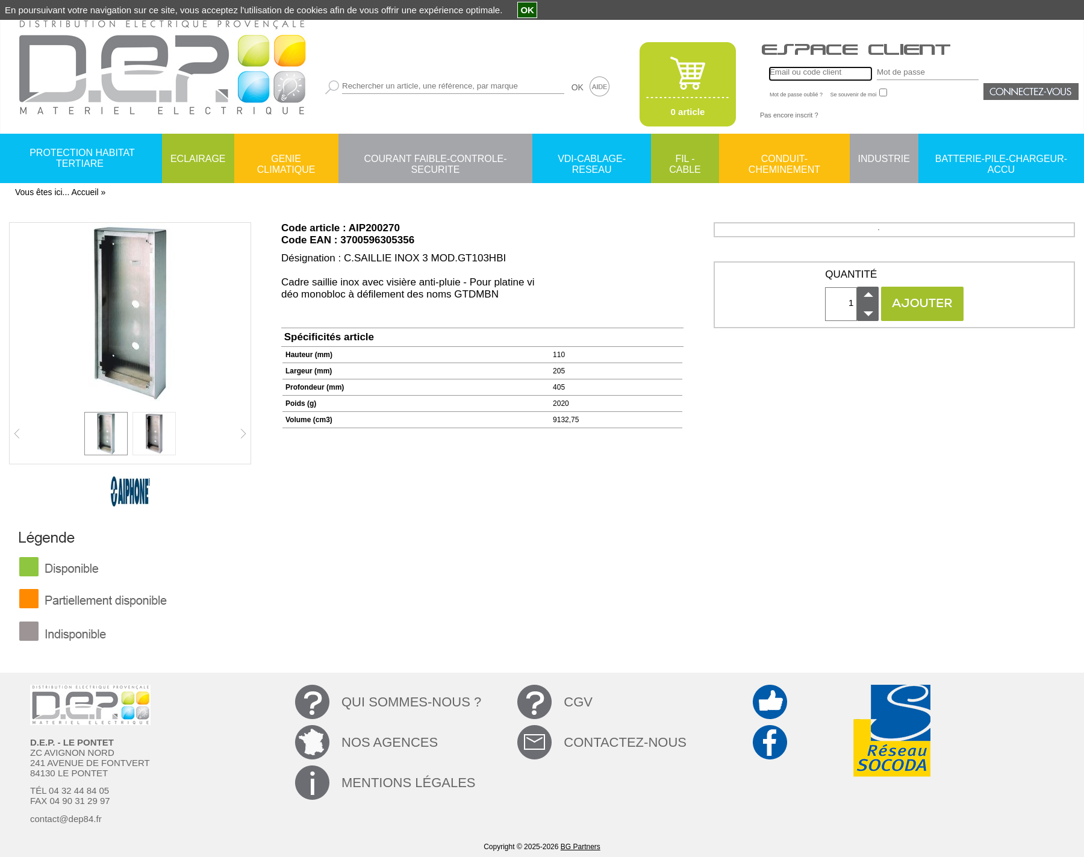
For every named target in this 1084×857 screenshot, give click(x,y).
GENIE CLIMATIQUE (286, 160)
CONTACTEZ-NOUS (625, 742)
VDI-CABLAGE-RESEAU (592, 160)
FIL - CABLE (684, 160)
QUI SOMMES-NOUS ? (411, 701)
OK (578, 87)
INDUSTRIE (884, 159)
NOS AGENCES (389, 742)
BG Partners (580, 847)
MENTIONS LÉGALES (408, 782)
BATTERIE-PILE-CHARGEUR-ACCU (1001, 160)
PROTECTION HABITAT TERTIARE (82, 158)
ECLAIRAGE (198, 159)
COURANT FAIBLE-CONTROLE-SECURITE (435, 160)
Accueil (84, 192)
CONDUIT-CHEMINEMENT (784, 160)
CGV (578, 701)
